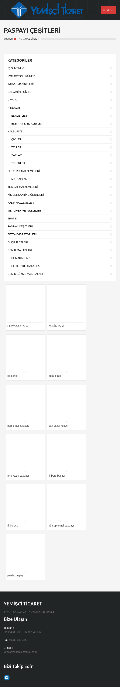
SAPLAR (16, 155)
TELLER (16, 147)
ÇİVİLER (16, 139)
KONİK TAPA (56, 325)
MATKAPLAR (19, 178)
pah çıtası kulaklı (58, 425)
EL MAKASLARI (20, 258)
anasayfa (8, 38)
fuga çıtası (55, 375)
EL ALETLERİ (19, 115)
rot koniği (12, 375)
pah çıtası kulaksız (18, 425)
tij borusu (12, 525)
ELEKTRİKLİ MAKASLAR (26, 265)
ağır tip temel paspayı (61, 525)
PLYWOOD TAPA (17, 325)
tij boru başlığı (57, 475)
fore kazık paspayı (18, 475)
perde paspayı (15, 575)
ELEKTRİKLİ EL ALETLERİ (27, 123)
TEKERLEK (18, 163)
